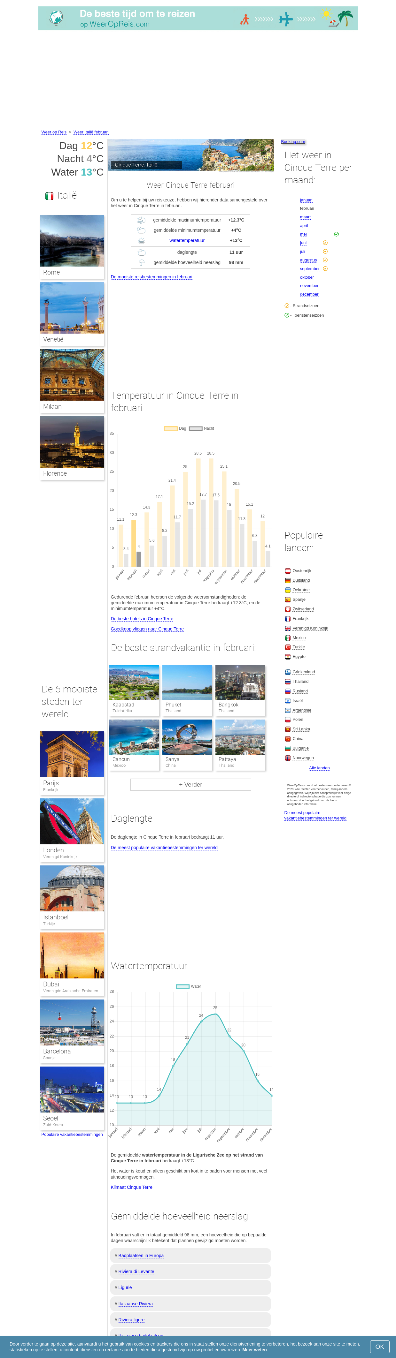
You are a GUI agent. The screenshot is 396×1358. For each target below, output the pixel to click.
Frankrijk (50, 789)
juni (303, 242)
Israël (297, 700)
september (310, 268)
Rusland (300, 691)
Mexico (299, 637)
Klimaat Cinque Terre (131, 1187)
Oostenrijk (301, 570)
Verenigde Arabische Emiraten (70, 990)
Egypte (298, 656)
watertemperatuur (187, 240)
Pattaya (227, 759)
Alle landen (319, 768)
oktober (307, 277)
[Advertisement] (198, 80)
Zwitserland (303, 609)
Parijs (51, 783)
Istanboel (55, 917)
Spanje (49, 1057)
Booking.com (293, 141)
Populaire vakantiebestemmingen (72, 1134)
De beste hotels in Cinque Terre (142, 618)
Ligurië (125, 1287)
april (304, 225)
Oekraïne (300, 589)
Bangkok (228, 705)
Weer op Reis (54, 132)
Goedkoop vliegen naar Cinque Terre (147, 628)
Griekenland (303, 671)
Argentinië (301, 710)
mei (303, 234)
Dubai (51, 984)
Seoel (50, 1118)
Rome (51, 272)
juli (302, 251)
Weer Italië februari (91, 132)
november (309, 285)
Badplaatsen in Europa (141, 1255)
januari (306, 200)
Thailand (300, 681)
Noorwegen (303, 757)
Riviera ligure (132, 1319)
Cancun (121, 759)
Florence (55, 473)
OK (380, 1346)
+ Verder (190, 784)
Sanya (173, 759)
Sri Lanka (301, 729)
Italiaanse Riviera (136, 1303)
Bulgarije (300, 748)
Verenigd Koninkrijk (60, 856)
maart (305, 217)
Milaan (52, 406)
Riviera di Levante (136, 1271)
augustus (308, 260)
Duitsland (301, 580)
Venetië (53, 339)
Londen (53, 850)
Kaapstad (123, 705)
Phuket (173, 705)
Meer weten (254, 1349)
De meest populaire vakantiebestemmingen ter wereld (164, 847)
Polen (297, 719)
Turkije (49, 923)
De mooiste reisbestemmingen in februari (151, 276)
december (309, 294)
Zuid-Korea (53, 1124)
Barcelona (57, 1051)
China (297, 738)
